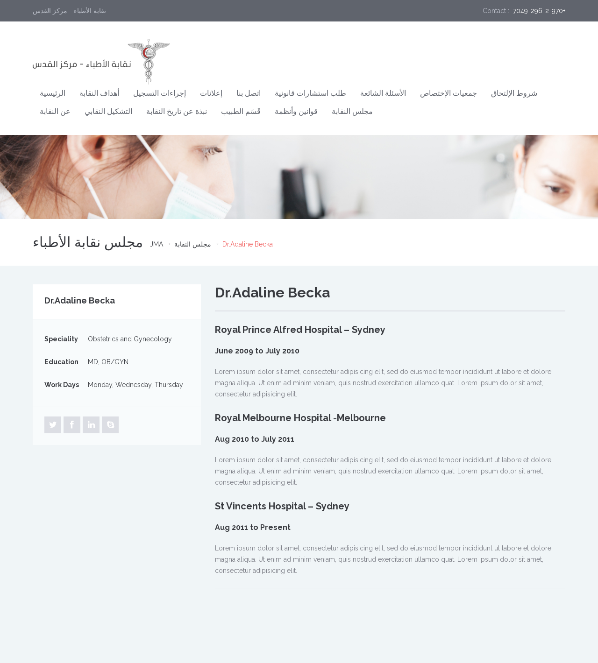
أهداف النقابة (99, 93)
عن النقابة (55, 111)
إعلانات (211, 93)
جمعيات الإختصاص (448, 93)
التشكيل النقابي (108, 111)
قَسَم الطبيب (241, 111)
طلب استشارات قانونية (310, 93)
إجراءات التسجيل (159, 93)
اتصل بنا (248, 93)
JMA (156, 244)
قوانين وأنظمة (296, 111)
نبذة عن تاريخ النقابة (176, 111)
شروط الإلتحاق (514, 93)
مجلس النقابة (352, 111)
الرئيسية (52, 93)
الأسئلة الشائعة (383, 93)
